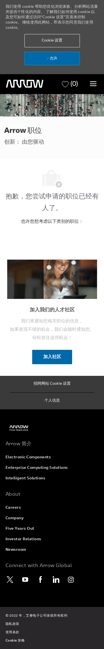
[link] (52, 428)
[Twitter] (10, 579)
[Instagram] (71, 579)
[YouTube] (25, 579)
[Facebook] (40, 579)
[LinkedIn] (56, 579)
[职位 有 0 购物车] (70, 84)
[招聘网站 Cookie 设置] (52, 384)
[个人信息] (52, 401)
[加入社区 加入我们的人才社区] (52, 357)
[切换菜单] (93, 83)
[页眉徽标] (24, 83)
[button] (52, 40)
